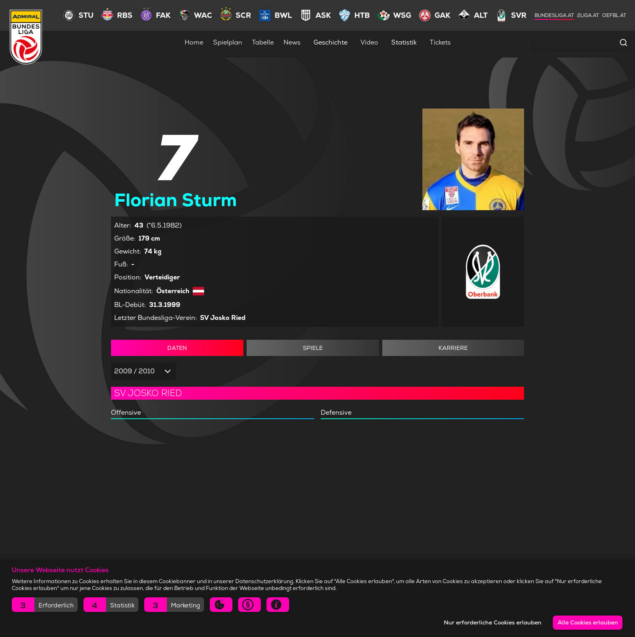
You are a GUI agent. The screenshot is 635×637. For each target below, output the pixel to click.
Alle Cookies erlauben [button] (588, 622)
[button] (45, 604)
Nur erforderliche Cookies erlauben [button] (492, 622)
